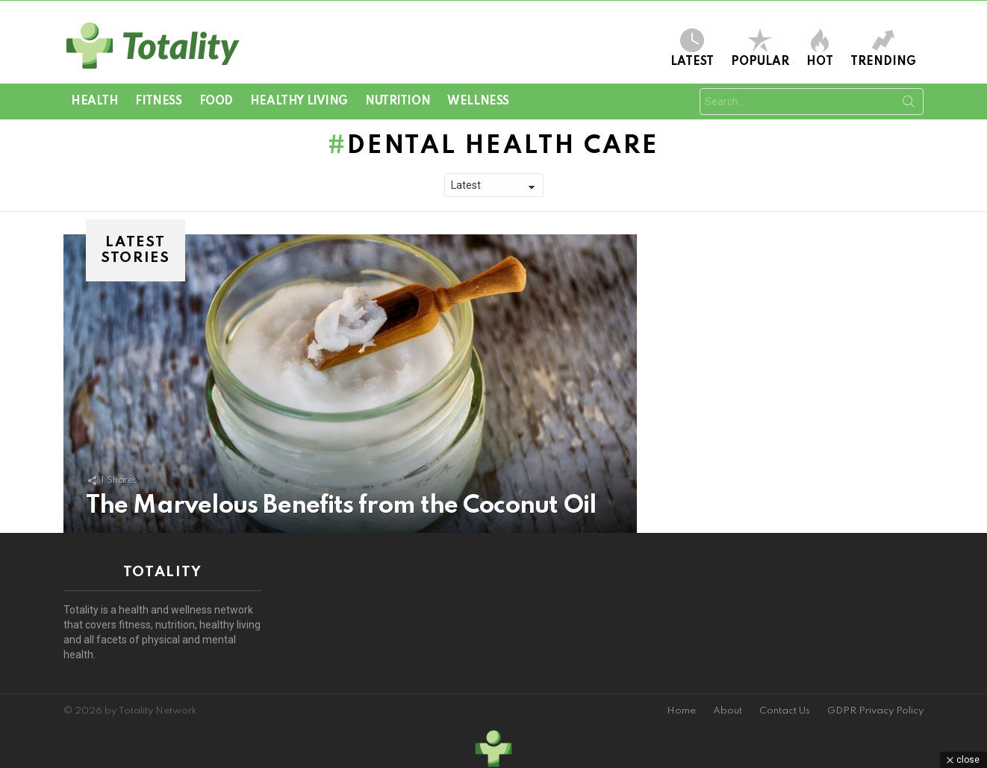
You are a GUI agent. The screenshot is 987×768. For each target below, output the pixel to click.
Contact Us (784, 711)
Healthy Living (299, 101)
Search (909, 104)
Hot (819, 48)
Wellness (478, 101)
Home (681, 711)
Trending (883, 48)
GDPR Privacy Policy (875, 711)
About (727, 711)
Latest (692, 48)
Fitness (158, 101)
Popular (760, 48)
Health (94, 101)
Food (216, 101)
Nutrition (397, 101)
